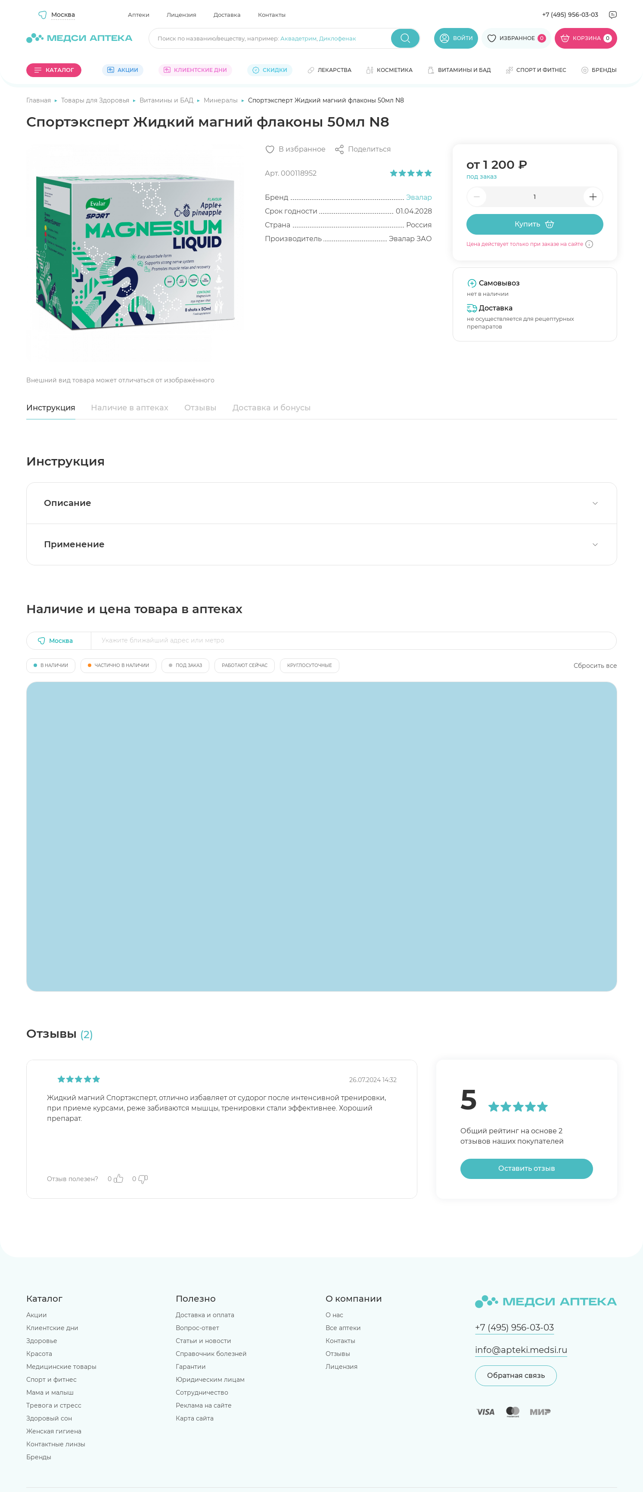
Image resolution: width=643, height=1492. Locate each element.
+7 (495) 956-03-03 (570, 15)
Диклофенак (337, 38)
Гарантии (191, 1367)
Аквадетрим (298, 38)
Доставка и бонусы (272, 408)
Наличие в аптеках (129, 408)
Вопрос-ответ (197, 1328)
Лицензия (181, 14)
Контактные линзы (55, 1444)
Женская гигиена (53, 1431)
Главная (39, 100)
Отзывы (200, 408)
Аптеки (138, 14)
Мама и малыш (50, 1392)
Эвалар (419, 197)
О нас (334, 1315)
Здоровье (41, 1341)
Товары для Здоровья (96, 100)
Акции (36, 1315)
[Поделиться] (362, 149)
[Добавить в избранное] (295, 149)
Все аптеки (343, 1328)
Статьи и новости (203, 1341)
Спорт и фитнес (51, 1379)
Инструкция (50, 408)
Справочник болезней (211, 1354)
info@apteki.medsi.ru (521, 1350)
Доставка (227, 14)
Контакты (272, 14)
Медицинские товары (61, 1367)
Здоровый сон (49, 1418)
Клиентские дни (52, 1328)
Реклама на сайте (204, 1405)
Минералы (221, 100)
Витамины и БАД (167, 100)
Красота (39, 1354)
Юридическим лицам (210, 1379)
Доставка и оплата (205, 1315)
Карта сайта (195, 1418)
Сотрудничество (202, 1392)
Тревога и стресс (53, 1405)
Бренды (38, 1457)
